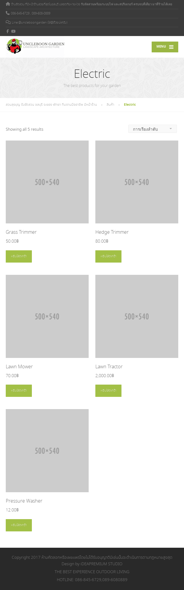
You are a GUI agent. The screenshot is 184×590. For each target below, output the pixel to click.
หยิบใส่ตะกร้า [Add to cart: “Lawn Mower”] (19, 390)
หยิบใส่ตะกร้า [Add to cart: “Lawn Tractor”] (108, 390)
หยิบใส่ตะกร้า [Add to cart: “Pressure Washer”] (19, 525)
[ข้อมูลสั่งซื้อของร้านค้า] (152, 129)
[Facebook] (8, 31)
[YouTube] (14, 31)
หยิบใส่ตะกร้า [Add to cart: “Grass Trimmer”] (19, 256)
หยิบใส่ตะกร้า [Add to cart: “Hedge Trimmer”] (108, 256)
